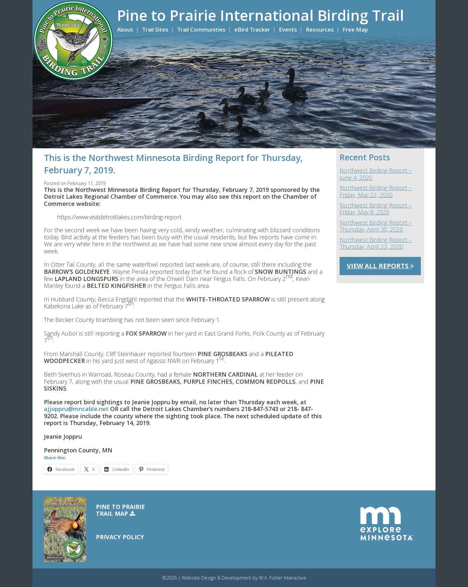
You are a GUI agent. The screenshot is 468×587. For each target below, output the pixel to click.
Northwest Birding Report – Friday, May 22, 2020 (376, 191)
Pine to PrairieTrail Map (120, 510)
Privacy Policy (120, 537)
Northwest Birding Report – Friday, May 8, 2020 (376, 209)
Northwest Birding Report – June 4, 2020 (376, 174)
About (125, 29)
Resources (320, 29)
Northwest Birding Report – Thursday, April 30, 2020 (376, 226)
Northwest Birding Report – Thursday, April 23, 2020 (376, 243)
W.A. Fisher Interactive (282, 578)
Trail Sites (155, 29)
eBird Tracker (252, 29)
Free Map (355, 29)
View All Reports (380, 265)
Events (288, 29)
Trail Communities (201, 29)
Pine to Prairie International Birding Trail (260, 15)
